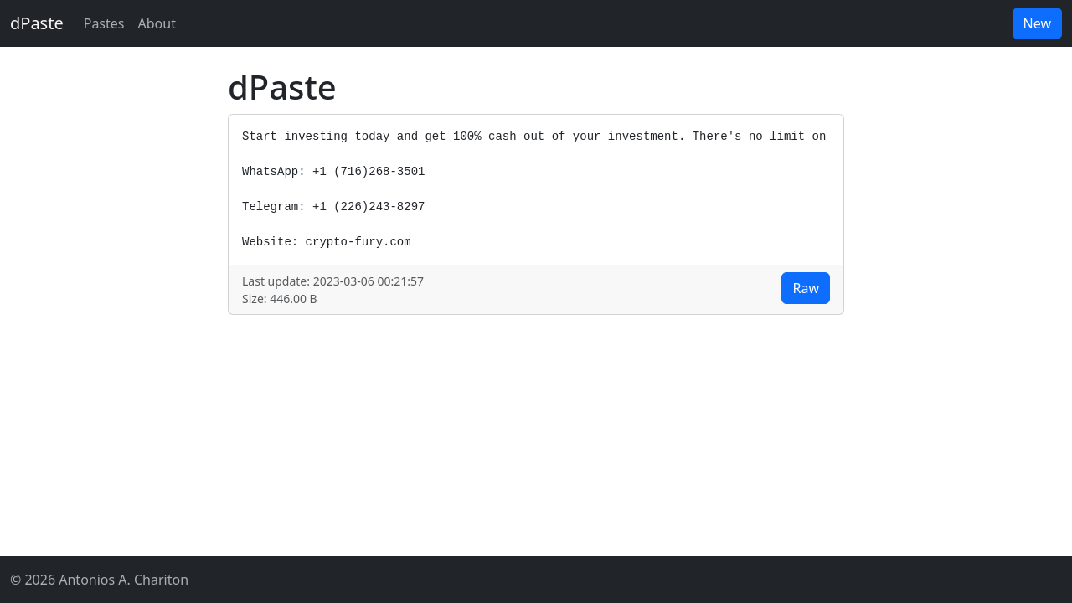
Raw (805, 288)
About (157, 23)
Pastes (104, 23)
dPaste (37, 23)
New (1037, 23)
